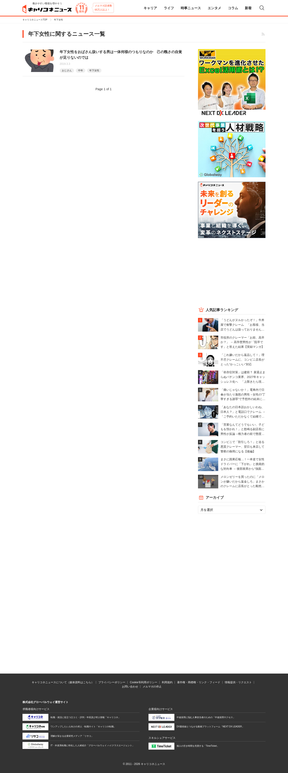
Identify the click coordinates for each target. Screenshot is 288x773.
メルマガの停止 (152, 686)
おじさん (67, 70)
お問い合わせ (130, 686)
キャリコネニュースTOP (34, 19)
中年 (80, 70)
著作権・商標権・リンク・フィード (198, 682)
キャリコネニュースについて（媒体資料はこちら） (63, 682)
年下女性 (94, 70)
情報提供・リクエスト (238, 682)
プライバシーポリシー (111, 682)
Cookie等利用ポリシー (143, 682)
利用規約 (167, 682)
